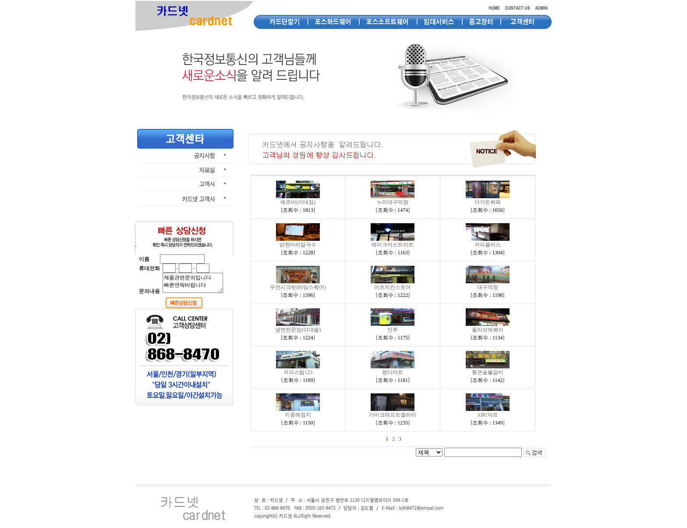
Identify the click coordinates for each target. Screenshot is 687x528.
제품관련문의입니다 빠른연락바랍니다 (193, 283)
